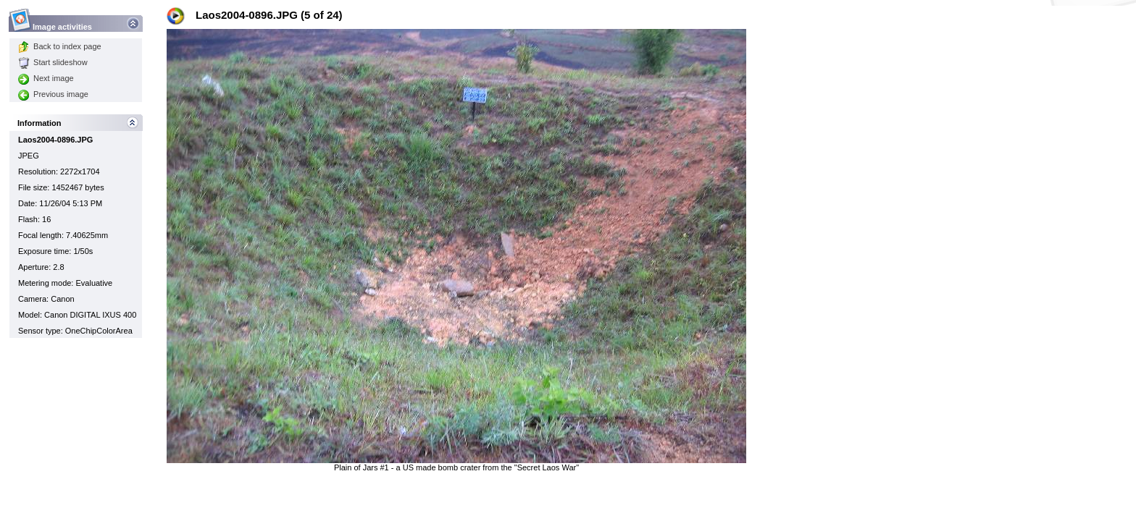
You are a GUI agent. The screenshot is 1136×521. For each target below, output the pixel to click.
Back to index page (59, 46)
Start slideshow (53, 62)
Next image (46, 78)
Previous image (53, 94)
